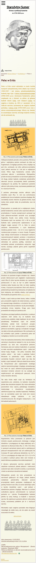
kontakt (3, 559)
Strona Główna (12, 73)
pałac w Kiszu (25, 294)
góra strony (17, 516)
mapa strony (8, 70)
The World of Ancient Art (9, 553)
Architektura (21, 73)
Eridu (14, 101)
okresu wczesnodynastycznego (25, 93)
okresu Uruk (13, 108)
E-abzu (30, 101)
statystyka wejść (5, 560)
